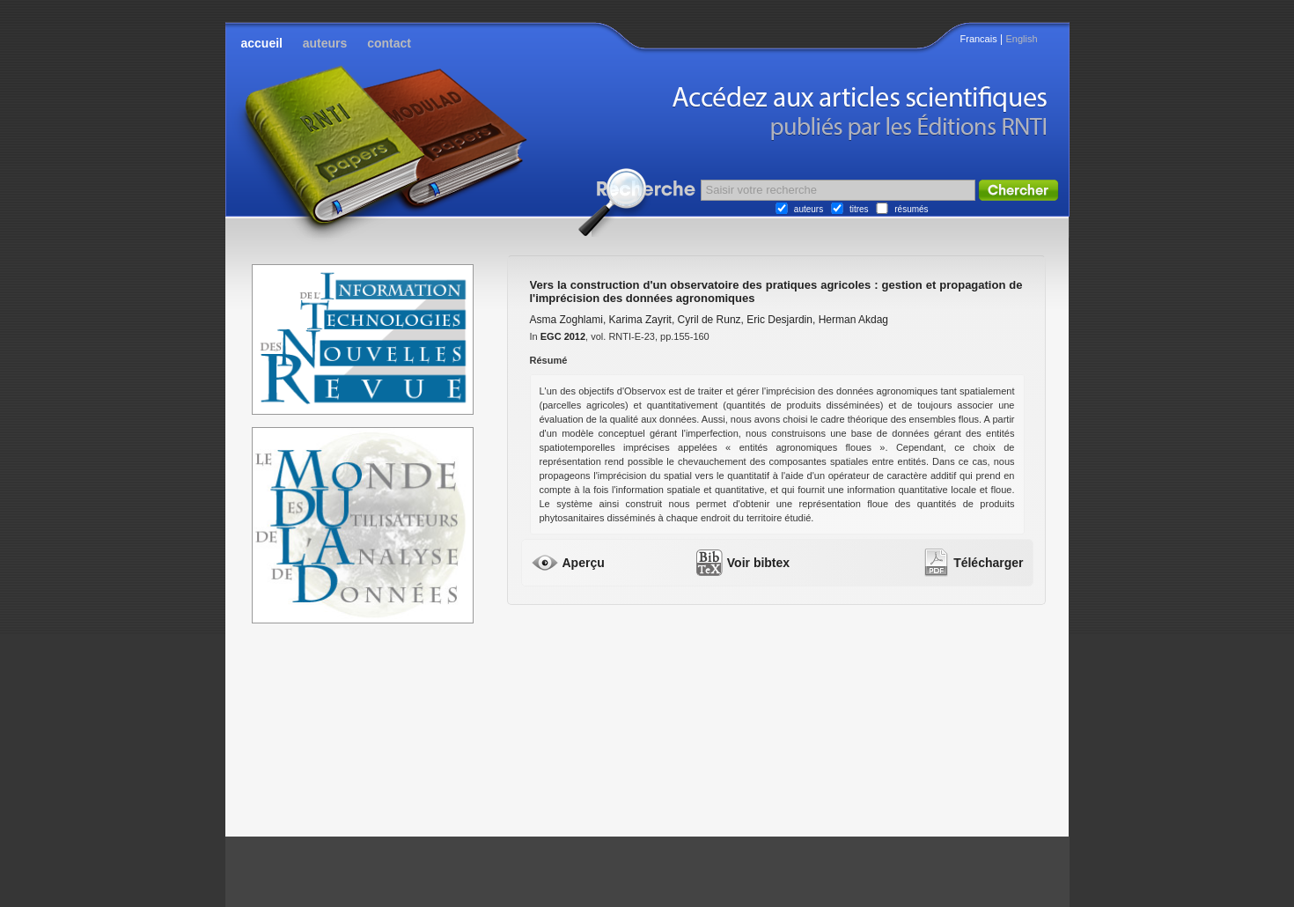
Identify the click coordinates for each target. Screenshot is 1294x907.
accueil (262, 43)
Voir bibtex (758, 563)
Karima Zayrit (640, 319)
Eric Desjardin (779, 319)
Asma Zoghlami (566, 319)
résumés (911, 209)
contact (389, 43)
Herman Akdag (853, 319)
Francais (978, 38)
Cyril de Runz (709, 319)
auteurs (325, 43)
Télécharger (988, 563)
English (1021, 38)
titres (859, 209)
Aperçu (583, 563)
